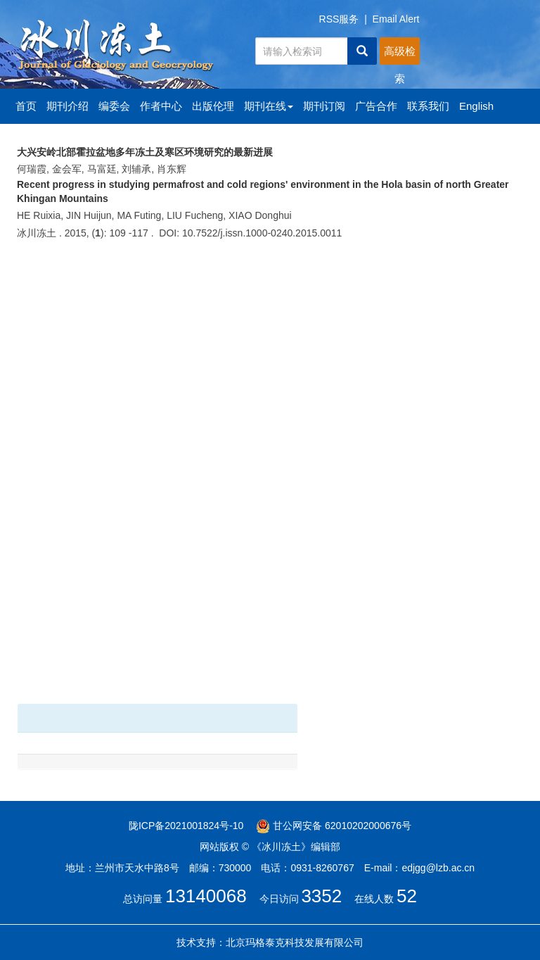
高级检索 (400, 55)
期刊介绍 (67, 106)
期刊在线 (268, 106)
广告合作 (376, 106)
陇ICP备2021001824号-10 (186, 825)
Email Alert (396, 19)
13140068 (206, 896)
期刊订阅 (324, 106)
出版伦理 (213, 106)
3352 (321, 896)
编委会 (114, 106)
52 (407, 896)
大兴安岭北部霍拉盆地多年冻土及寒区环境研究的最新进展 (145, 152)
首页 (26, 106)
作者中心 (161, 106)
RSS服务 (339, 19)
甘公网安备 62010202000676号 (333, 825)
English (476, 106)
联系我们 (428, 106)
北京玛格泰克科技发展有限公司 (295, 942)
